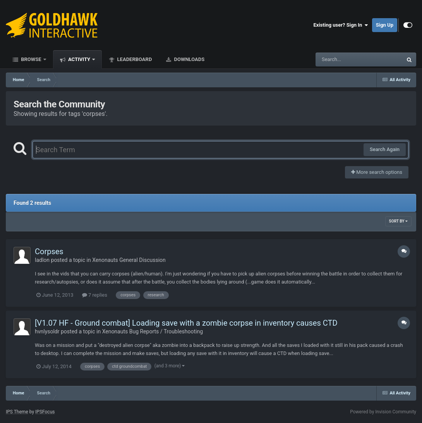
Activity (79, 59)
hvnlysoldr (47, 331)
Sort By (398, 221)
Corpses (49, 251)
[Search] (340, 59)
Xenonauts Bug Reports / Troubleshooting (152, 331)
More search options (376, 172)
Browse (31, 59)
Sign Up (384, 25)
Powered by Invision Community (383, 412)
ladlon (42, 260)
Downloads (188, 59)
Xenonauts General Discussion (129, 260)
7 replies (94, 295)
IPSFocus (45, 412)
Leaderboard (134, 59)
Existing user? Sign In (341, 25)
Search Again (385, 149)
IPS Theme (17, 412)
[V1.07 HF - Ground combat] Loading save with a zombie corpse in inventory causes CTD (186, 323)
